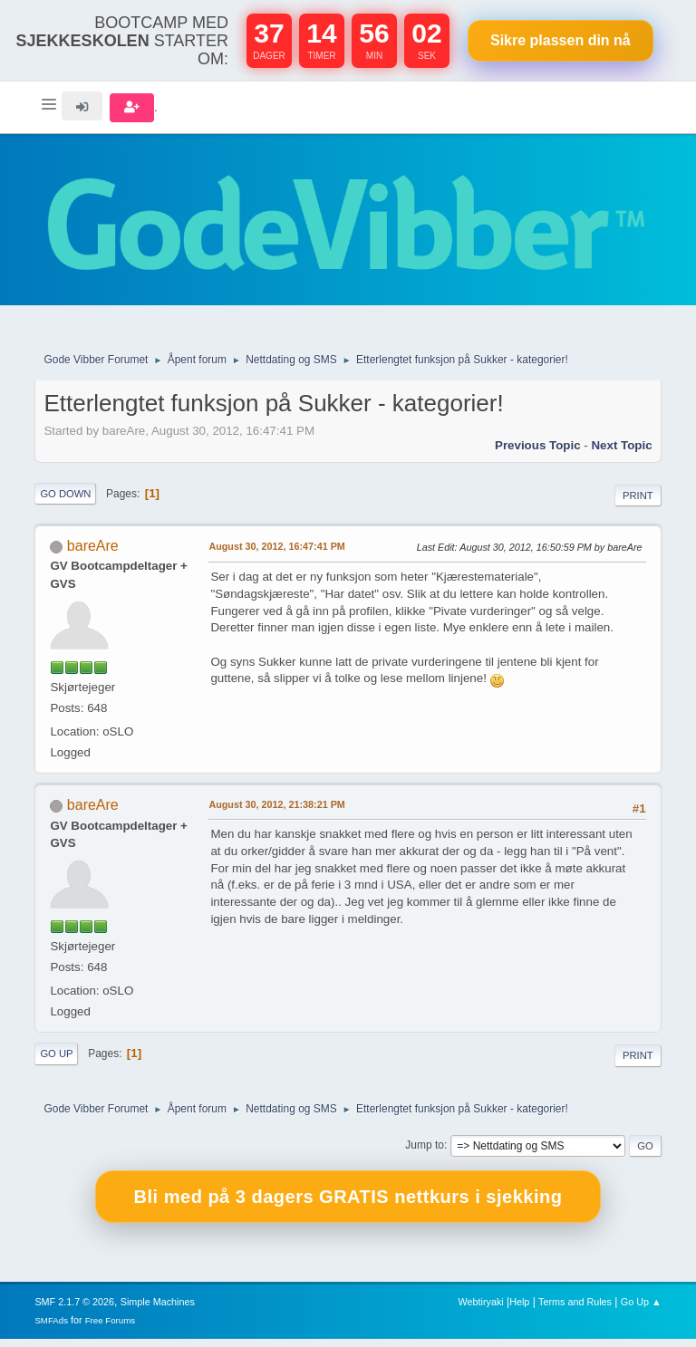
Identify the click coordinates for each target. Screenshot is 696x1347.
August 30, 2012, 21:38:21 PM (276, 813)
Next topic (621, 453)
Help (519, 1309)
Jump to (424, 1154)
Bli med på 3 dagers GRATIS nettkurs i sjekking (348, 1206)
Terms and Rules (575, 1309)
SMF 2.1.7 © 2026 (74, 1309)
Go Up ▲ (641, 1309)
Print (638, 503)
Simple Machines (158, 1309)
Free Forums (110, 1328)
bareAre (93, 554)
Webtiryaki (481, 1309)
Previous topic (538, 453)
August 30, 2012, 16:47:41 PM (276, 554)
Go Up (56, 1062)
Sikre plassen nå (560, 40)
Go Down (65, 501)
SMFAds (51, 1328)
